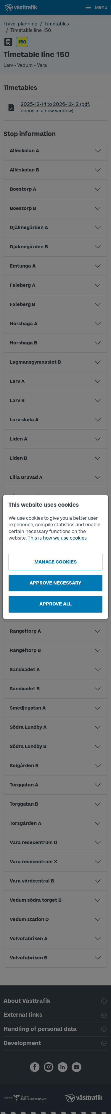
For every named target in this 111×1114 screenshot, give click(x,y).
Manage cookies (55, 562)
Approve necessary (55, 583)
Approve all (55, 604)
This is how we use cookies (57, 538)
